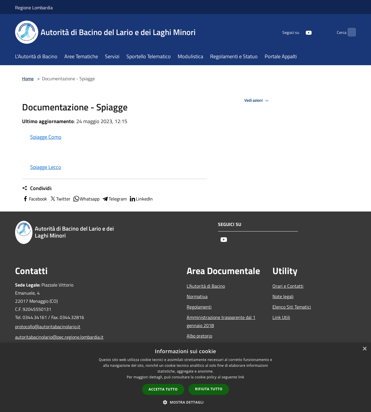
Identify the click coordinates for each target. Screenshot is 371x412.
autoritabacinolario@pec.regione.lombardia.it (54, 336)
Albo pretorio (199, 335)
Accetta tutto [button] (163, 389)
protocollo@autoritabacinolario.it (47, 326)
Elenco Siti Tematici (291, 306)
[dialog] (185, 377)
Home (28, 78)
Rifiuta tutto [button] (209, 389)
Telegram (114, 198)
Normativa (197, 296)
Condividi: (37, 188)
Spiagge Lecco (45, 167)
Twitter (59, 198)
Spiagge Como (45, 137)
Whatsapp (86, 198)
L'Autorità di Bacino (206, 285)
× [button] (364, 349)
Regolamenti (199, 306)
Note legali (283, 296)
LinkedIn (141, 198)
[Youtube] (297, 32)
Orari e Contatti (287, 285)
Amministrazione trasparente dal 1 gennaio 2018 (221, 321)
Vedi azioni (257, 100)
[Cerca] (349, 32)
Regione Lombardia (34, 7)
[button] (185, 402)
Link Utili (281, 317)
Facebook (34, 198)
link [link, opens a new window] (241, 377)
